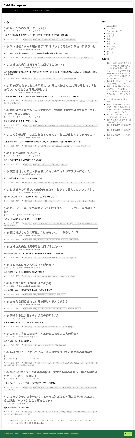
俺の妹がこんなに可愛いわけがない (49, 238)
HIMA (74, 78)
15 (51, 417)
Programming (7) (114, 31)
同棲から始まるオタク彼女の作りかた (49, 325)
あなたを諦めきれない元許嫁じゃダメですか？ (52, 306)
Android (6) (111, 26)
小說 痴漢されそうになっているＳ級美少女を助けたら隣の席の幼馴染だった (50, 352)
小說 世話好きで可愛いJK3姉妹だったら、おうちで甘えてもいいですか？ (49, 188)
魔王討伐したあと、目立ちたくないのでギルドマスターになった (74, 182)
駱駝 (58, 293)
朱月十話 (68, 78)
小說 (7, 39)
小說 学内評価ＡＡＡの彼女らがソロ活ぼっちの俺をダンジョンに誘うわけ (50, 46)
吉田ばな (64, 163)
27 (81, 417)
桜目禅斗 (71, 306)
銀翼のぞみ (17, 411)
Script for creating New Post (116, 100)
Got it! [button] (127, 434)
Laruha (62, 343)
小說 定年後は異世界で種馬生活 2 (118, 131)
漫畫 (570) (110, 49)
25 (76, 417)
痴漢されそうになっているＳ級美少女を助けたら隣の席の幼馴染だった (60, 361)
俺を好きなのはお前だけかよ (47, 293)
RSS (47, 10)
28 (83, 417)
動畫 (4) (109, 38)
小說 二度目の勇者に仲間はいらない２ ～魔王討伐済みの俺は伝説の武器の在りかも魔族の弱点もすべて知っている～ (118, 91)
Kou (73, 274)
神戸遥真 (55, 343)
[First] (8, 417)
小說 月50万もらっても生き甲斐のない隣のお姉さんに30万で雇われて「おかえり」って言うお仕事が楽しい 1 (50, 87)
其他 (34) (110, 36)
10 (38, 417)
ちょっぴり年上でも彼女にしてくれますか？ (51, 222)
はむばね (84, 200)
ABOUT (25, 10)
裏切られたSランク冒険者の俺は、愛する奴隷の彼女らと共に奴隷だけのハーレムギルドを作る (67, 385)
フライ (92, 361)
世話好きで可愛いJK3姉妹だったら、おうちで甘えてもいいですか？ (59, 200)
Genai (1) (110, 28)
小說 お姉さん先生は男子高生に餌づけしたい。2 (34, 64)
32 (94, 417)
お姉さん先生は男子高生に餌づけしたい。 (51, 78)
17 (56, 417)
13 (45, 417)
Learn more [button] (75, 434)
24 (73, 417)
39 (22, 420)
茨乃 (12, 127)
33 (96, 417)
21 (66, 417)
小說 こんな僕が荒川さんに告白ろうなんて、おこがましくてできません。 (49, 134)
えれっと (61, 39)
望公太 (69, 222)
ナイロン (11, 387)
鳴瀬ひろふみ (49, 182)
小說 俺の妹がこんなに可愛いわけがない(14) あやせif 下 (41, 231)
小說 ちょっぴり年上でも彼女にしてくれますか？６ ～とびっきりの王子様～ (50, 209)
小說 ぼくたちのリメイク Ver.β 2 (25, 28)
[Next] (41, 420)
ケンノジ (86, 361)
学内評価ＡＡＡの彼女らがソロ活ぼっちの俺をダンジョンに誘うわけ (59, 58)
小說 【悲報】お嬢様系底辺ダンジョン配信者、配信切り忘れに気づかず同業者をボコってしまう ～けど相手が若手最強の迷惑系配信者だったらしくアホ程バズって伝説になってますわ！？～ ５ (118, 71)
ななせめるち (76, 222)
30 (89, 417)
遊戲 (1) (109, 51)
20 (63, 417)
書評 (17, 39)
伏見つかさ (64, 238)
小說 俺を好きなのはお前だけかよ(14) (27, 281)
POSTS (7, 10)
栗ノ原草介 (56, 163)
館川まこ (71, 325)
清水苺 (84, 145)
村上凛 (65, 325)
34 (9, 420)
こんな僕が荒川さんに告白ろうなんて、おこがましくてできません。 (59, 145)
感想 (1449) (111, 44)
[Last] (46, 420)
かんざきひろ (74, 238)
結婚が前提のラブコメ (44, 163)
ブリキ (63, 293)
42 (30, 420)
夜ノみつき (25, 411)
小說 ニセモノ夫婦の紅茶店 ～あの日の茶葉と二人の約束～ (41, 331)
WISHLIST (37, 10)
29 (86, 417)
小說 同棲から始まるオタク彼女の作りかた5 (31, 313)
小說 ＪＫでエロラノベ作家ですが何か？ (29, 263)
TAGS (16, 10)
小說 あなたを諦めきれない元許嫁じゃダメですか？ (36, 299)
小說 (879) (110, 41)
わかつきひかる (66, 274)
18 (58, 417)
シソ (89, 145)
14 (48, 417)
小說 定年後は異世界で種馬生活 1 (118, 136)
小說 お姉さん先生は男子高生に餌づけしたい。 (33, 245)
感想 (12, 39)
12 (43, 417)
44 (35, 420)
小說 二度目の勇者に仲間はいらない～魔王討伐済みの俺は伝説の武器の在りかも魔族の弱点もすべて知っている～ (118, 108)
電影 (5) (109, 54)
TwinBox (91, 200)
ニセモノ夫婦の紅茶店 (44, 343)
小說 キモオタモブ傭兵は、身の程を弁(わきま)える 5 (118, 121)
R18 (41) (110, 33)
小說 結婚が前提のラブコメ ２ (22, 152)
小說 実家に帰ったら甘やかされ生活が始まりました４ (118, 115)
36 (15, 420)
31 (91, 417)
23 (71, 417)
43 (32, 420)
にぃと (91, 58)
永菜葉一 (7, 127)
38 (20, 420)
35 (12, 420)
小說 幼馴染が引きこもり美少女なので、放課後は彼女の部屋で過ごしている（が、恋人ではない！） (50, 111)
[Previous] (16, 417)
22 (68, 417)
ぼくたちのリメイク (44, 39)
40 (35, 420)
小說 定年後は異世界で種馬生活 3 (118, 126)
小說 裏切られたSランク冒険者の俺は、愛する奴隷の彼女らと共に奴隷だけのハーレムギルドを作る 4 (51, 371)
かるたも (78, 306)
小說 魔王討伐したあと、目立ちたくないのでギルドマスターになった (47, 170)
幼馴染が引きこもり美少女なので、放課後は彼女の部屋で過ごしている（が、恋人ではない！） (67, 125)
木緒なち (54, 39)
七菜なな (85, 58)
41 (27, 420)
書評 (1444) (111, 46)
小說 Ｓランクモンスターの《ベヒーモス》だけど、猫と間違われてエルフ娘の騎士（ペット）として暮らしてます (50, 396)
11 (40, 417)
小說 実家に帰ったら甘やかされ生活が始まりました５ (118, 82)
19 (61, 417)
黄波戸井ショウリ (15, 103)
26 (78, 417)
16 (53, 417)
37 (17, 420)
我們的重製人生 (70, 39)
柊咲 (5, 387)
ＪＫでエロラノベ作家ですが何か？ (49, 274)
